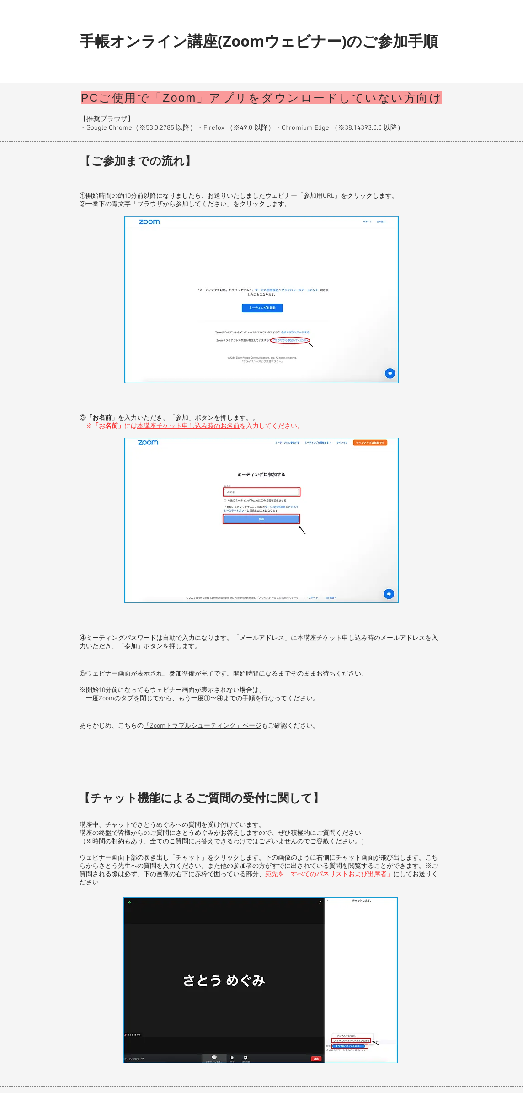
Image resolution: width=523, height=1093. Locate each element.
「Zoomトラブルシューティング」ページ (203, 726)
